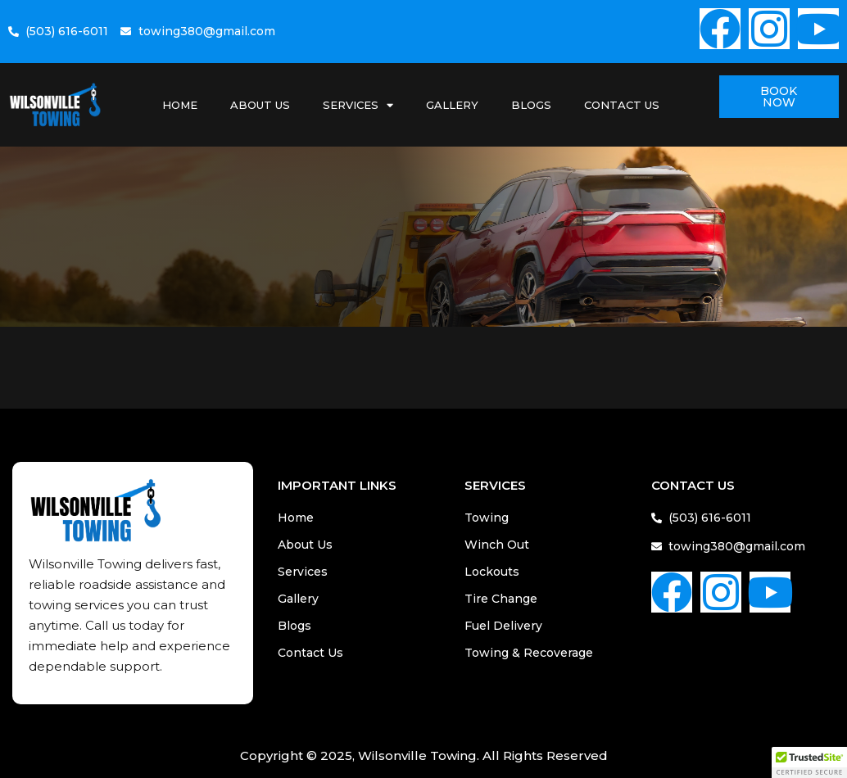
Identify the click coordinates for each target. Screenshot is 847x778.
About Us (260, 104)
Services (358, 105)
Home (179, 104)
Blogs (531, 104)
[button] (809, 762)
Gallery (452, 104)
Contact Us (621, 104)
